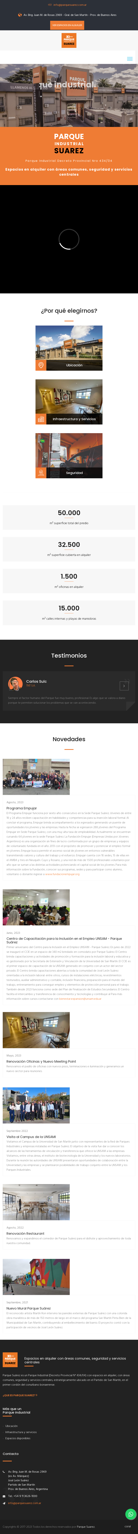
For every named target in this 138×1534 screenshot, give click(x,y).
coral (128, 1527)
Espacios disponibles (17, 1438)
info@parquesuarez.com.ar (70, 5)
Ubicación (11, 1426)
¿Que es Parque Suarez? (20, 1395)
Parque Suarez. (86, 1527)
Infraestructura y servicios (21, 1432)
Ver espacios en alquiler (67, 25)
